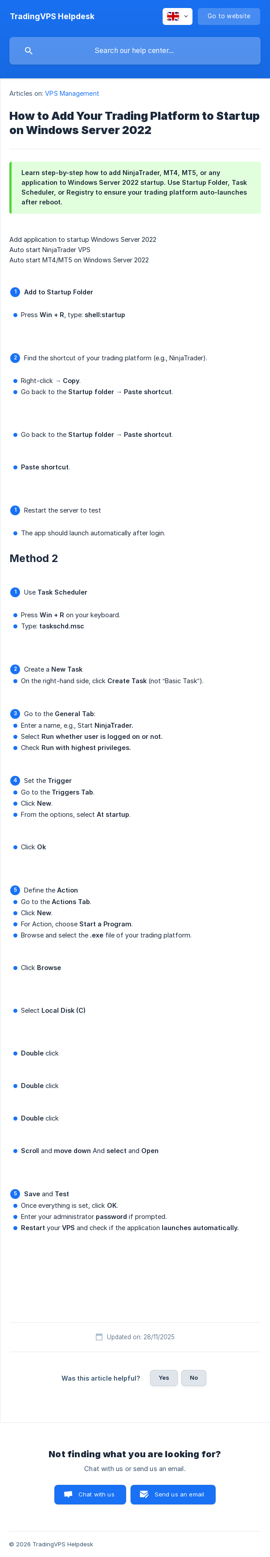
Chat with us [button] (96, 1494)
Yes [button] (164, 1377)
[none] (52, 16)
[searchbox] (135, 51)
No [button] (194, 1377)
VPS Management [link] (72, 93)
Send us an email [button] (179, 1494)
